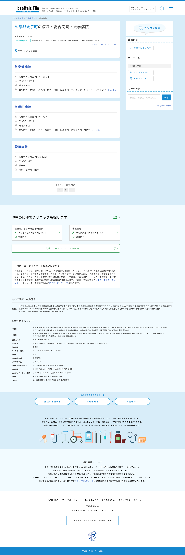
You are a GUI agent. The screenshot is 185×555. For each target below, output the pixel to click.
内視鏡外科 (134, 333)
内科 (34, 327)
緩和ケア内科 (78, 330)
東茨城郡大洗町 (98, 309)
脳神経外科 (92, 333)
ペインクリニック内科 (159, 327)
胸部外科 (126, 333)
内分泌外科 (37, 336)
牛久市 (107, 306)
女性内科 (52, 330)
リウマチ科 (37, 361)
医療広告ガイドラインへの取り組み (100, 500)
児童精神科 (59, 369)
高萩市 (83, 306)
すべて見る (112, 90)
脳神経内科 (61, 330)
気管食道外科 (73, 333)
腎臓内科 (86, 327)
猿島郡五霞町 (37, 311)
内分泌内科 (37, 330)
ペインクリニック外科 (148, 333)
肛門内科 (36, 365)
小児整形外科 (102, 343)
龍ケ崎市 (56, 306)
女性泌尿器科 (60, 365)
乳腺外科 (100, 333)
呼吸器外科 (83, 333)
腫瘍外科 (118, 333)
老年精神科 (68, 369)
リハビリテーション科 (41, 372)
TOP (13, 18)
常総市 (68, 306)
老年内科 (87, 330)
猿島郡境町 (46, 311)
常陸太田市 (76, 306)
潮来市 (137, 306)
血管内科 (115, 330)
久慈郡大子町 (31, 18)
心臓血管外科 (110, 333)
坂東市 (169, 306)
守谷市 (143, 306)
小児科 (35, 343)
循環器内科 (77, 327)
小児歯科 (47, 376)
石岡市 (44, 306)
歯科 (34, 376)
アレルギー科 (38, 350)
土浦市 (32, 306)
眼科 (34, 354)
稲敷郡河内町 (155, 309)
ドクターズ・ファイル (59, 283)
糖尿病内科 (105, 327)
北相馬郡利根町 (58, 311)
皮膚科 (35, 347)
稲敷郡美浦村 (134, 309)
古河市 (38, 306)
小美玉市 (75, 309)
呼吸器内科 (68, 327)
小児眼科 (49, 343)
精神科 (35, 369)
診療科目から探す (140, 47)
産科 (42, 339)
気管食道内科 (58, 327)
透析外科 (65, 336)
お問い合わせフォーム (84, 481)
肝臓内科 (69, 330)
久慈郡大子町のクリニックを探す (64, 248)
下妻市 (62, 306)
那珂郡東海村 (123, 309)
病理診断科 (56, 380)
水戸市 (21, 306)
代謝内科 (45, 330)
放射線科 (36, 380)
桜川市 (39, 309)
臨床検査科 (65, 380)
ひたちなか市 (123, 306)
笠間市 (96, 306)
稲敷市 (21, 309)
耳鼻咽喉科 (37, 358)
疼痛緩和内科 (97, 330)
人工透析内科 (95, 327)
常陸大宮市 (150, 306)
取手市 (102, 306)
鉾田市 (56, 309)
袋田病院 (21, 146)
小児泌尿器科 (91, 343)
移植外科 (72, 336)
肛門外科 (43, 365)
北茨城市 (89, 306)
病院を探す (132, 401)
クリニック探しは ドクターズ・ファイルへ (141, 8)
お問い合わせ (124, 500)
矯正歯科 (40, 376)
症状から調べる (52, 401)
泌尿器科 (51, 365)
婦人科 (46, 339)
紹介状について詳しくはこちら (104, 44)
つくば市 (114, 306)
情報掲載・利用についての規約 (85, 510)
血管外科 (160, 333)
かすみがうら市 (31, 309)
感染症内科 (129, 327)
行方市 (51, 309)
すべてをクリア (164, 106)
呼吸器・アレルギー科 (52, 350)
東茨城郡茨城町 (86, 309)
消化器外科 (56, 333)
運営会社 (137, 500)
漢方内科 (146, 327)
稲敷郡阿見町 (144, 309)
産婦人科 (36, 339)
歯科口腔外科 (57, 376)
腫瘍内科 (120, 327)
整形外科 (40, 333)
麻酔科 (43, 380)
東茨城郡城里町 (111, 309)
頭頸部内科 (106, 330)
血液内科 (113, 327)
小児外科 (42, 343)
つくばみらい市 (66, 309)
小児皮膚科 (70, 343)
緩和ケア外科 (56, 336)
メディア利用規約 (51, 500)
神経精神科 (50, 369)
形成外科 (47, 333)
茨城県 (21, 18)
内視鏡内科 (138, 327)
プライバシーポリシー (71, 500)
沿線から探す (138, 78)
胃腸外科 (64, 333)
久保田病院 (23, 106)
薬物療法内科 (124, 330)
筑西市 (163, 306)
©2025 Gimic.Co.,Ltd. (92, 551)
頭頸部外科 (46, 336)
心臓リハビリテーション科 (61, 372)
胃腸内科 (49, 327)
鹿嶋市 (131, 306)
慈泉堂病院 (23, 66)
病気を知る (93, 401)
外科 (34, 333)
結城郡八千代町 (25, 311)
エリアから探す (139, 72)
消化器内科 (41, 327)
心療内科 (42, 369)
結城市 (49, 306)
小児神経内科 (80, 343)
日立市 (27, 306)
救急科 (48, 380)
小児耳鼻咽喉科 (59, 343)
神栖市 (45, 309)
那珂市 (157, 306)
